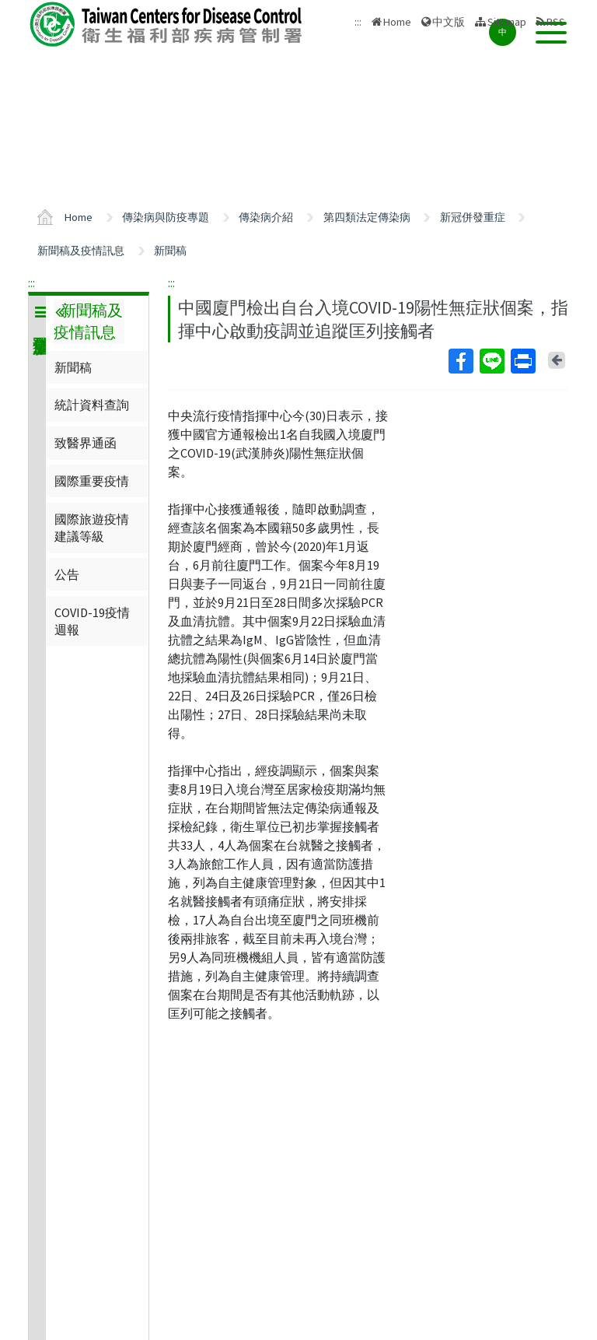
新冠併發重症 (472, 217)
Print (522, 361)
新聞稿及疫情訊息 (80, 251)
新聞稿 (170, 251)
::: (31, 282)
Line (491, 361)
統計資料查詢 (91, 404)
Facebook (460, 361)
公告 (66, 574)
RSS (555, 22)
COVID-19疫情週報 (92, 621)
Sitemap (506, 22)
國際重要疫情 (91, 481)
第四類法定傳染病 (366, 217)
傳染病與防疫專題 (165, 217)
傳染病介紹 (266, 217)
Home (397, 22)
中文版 (448, 22)
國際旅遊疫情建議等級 (91, 527)
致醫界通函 (85, 443)
